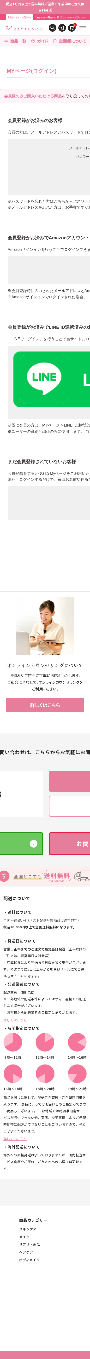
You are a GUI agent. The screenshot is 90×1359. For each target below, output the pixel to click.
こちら (59, 201)
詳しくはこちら (15, 1020)
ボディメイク (29, 1259)
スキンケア (27, 1229)
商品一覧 (15, 40)
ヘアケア (26, 1252)
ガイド (39, 40)
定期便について (69, 40)
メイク (24, 1236)
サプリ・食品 (29, 1244)
